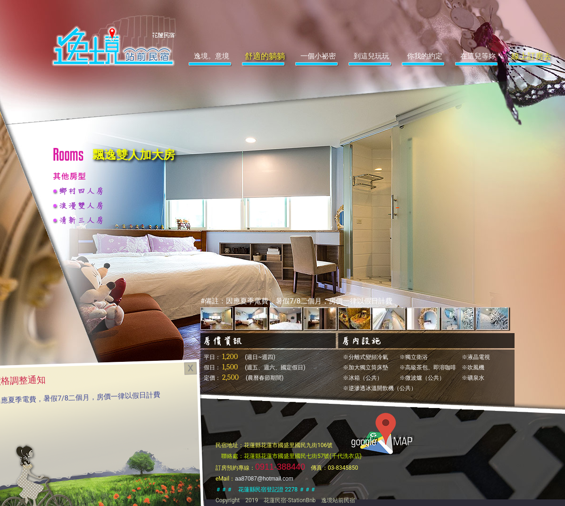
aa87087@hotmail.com (264, 478)
